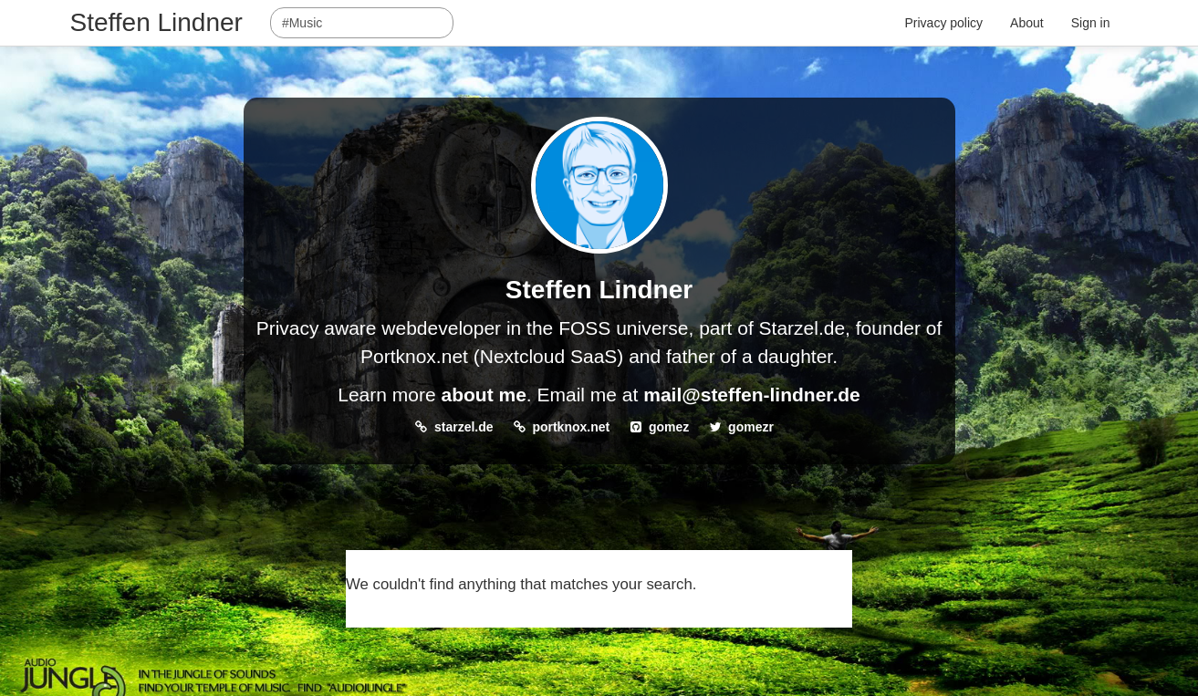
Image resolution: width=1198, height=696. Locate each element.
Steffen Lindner (156, 22)
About (1027, 23)
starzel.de (464, 427)
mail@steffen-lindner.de (751, 394)
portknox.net (570, 427)
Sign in (1090, 23)
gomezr (751, 427)
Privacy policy (944, 23)
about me (483, 394)
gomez (669, 427)
